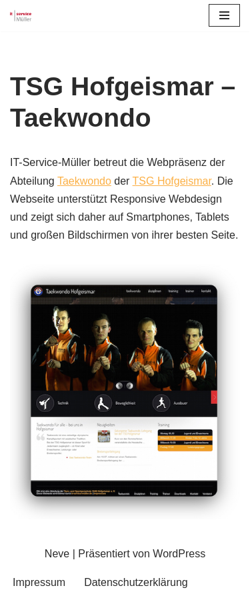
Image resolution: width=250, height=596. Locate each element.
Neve (57, 553)
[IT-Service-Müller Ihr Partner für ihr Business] (20, 15)
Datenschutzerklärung (136, 582)
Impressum (39, 582)
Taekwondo (84, 181)
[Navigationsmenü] (224, 15)
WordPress (179, 553)
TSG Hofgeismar (172, 181)
